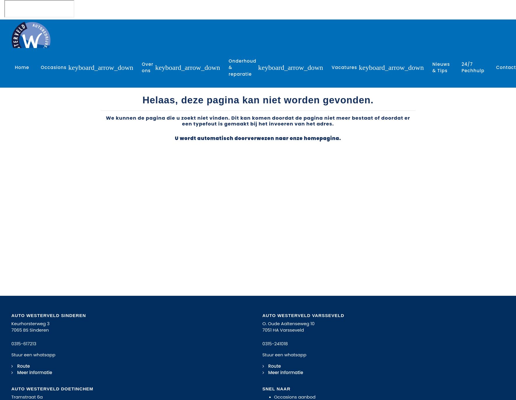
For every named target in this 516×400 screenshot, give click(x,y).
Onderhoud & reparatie (242, 67)
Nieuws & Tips (441, 67)
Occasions (53, 67)
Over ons (147, 67)
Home (22, 67)
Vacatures (344, 67)
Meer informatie (34, 372)
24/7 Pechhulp (473, 67)
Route (23, 366)
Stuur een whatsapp (33, 355)
